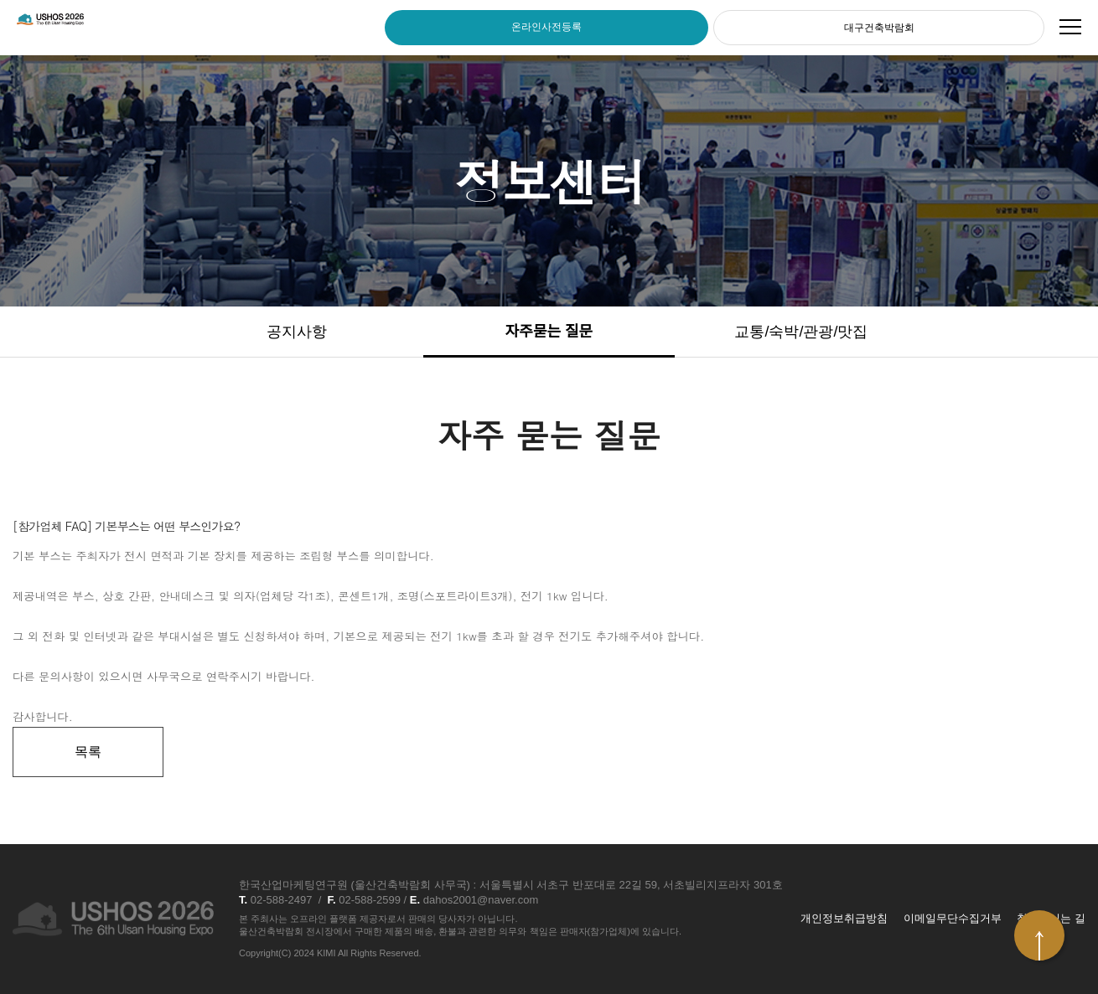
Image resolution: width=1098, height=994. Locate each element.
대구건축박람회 (879, 27)
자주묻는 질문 (549, 331)
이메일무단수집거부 (953, 918)
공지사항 (297, 331)
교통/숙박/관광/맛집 (801, 331)
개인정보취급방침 (844, 918)
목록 (88, 751)
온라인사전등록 (546, 27)
